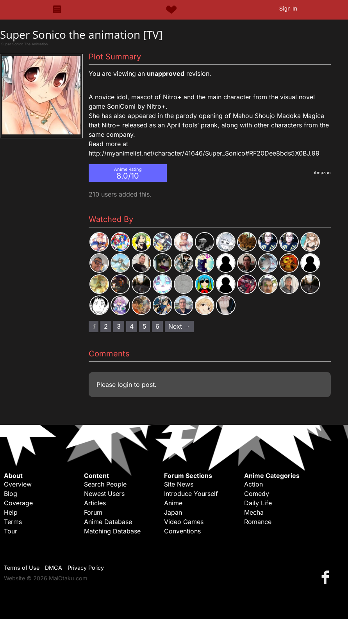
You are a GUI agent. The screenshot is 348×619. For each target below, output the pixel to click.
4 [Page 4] (132, 326)
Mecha (254, 512)
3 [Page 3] (119, 326)
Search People (105, 484)
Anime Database (108, 522)
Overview (18, 484)
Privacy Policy (86, 567)
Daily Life (258, 503)
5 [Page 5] (144, 326)
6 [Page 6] (157, 326)
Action (253, 484)
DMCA (53, 567)
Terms (13, 522)
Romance (257, 522)
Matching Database (112, 531)
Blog (10, 493)
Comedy (256, 493)
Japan (173, 512)
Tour (10, 531)
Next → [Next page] (179, 326)
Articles (95, 503)
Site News (178, 484)
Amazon (322, 172)
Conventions (182, 531)
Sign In (288, 8)
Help (11, 512)
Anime (173, 503)
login (125, 384)
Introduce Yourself (191, 493)
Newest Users (104, 493)
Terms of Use (21, 567)
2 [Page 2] (106, 326)
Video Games (183, 522)
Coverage (18, 503)
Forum (93, 512)
